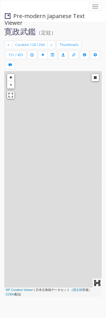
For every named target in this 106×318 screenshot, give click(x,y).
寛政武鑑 (20, 31)
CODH (10, 294)
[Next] (51, 45)
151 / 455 (15, 54)
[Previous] (8, 45)
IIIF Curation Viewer (19, 289)
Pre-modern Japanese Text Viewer (45, 16)
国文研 (77, 289)
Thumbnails (69, 44)
